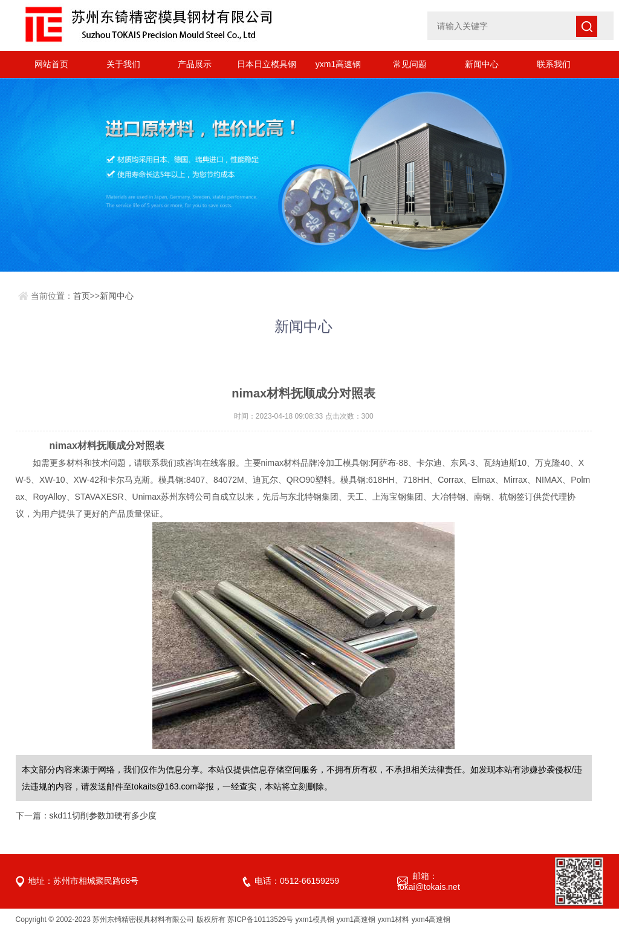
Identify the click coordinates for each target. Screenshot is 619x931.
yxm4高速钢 (431, 919)
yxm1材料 (394, 919)
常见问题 (410, 64)
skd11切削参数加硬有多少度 (103, 815)
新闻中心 (482, 64)
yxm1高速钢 (338, 64)
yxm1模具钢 (315, 919)
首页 (81, 296)
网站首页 (51, 64)
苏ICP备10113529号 (260, 919)
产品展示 (195, 64)
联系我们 (554, 64)
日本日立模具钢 (266, 64)
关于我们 (123, 64)
